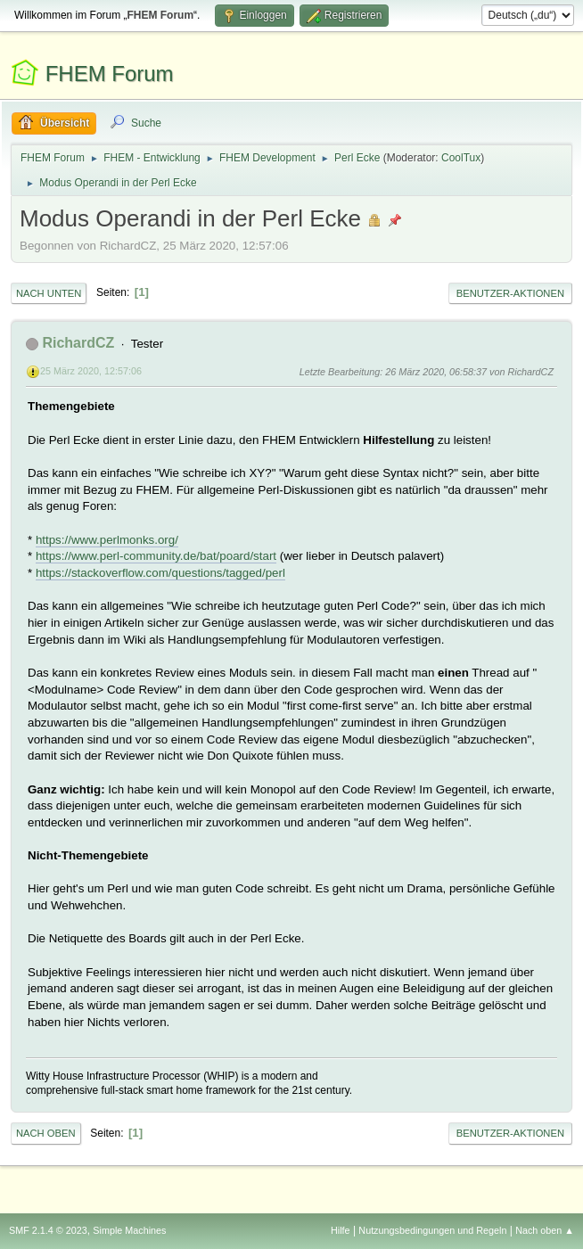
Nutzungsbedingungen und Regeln (432, 1230)
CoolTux (460, 158)
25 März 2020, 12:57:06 (91, 371)
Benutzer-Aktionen (510, 293)
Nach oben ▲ (544, 1230)
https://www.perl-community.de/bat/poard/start (156, 556)
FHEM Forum (109, 74)
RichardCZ (78, 342)
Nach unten (48, 293)
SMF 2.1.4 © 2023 (48, 1230)
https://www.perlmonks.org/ (107, 539)
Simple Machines (129, 1230)
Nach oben (46, 1133)
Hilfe (340, 1230)
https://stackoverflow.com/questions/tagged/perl (160, 572)
